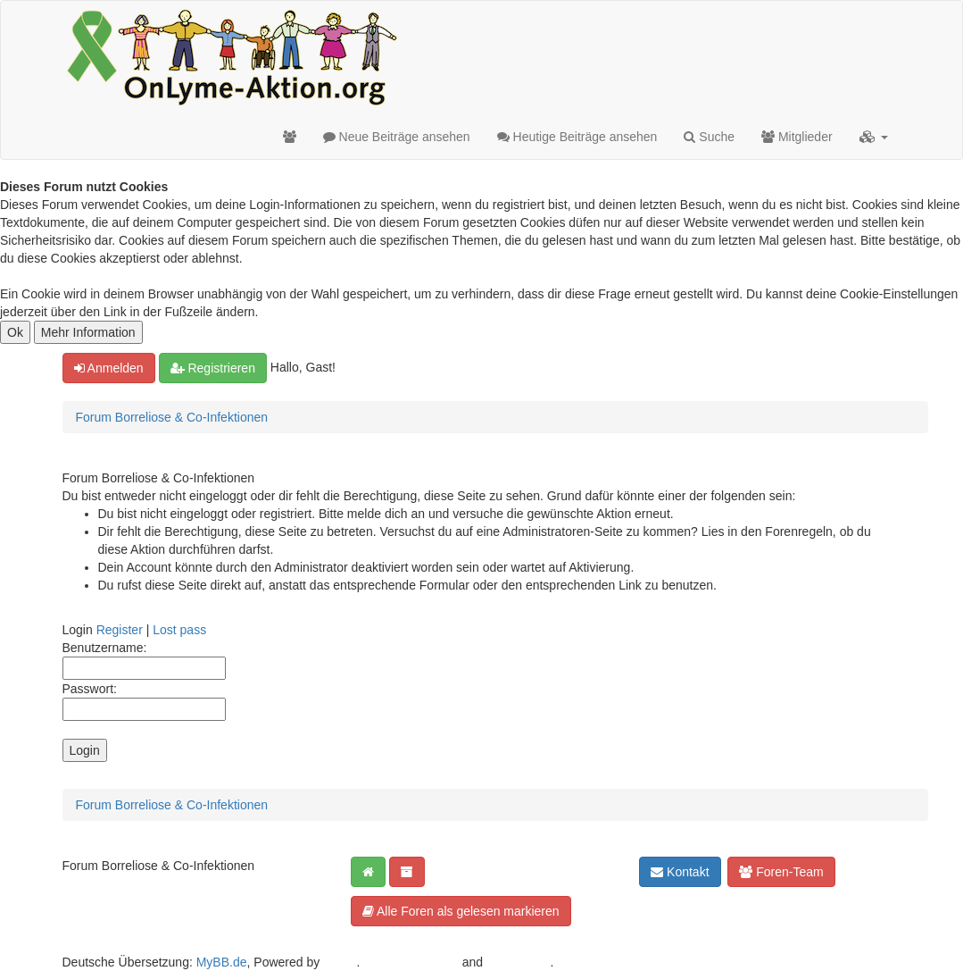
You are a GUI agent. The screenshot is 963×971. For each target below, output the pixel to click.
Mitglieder (797, 137)
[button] (873, 136)
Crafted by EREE (411, 962)
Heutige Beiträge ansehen (577, 137)
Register (119, 630)
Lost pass (179, 630)
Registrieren (212, 368)
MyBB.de (221, 962)
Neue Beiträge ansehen (396, 137)
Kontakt (680, 872)
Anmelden (109, 368)
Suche (709, 137)
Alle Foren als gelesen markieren (461, 911)
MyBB (339, 962)
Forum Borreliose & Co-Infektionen (172, 417)
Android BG (518, 962)
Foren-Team (781, 872)
